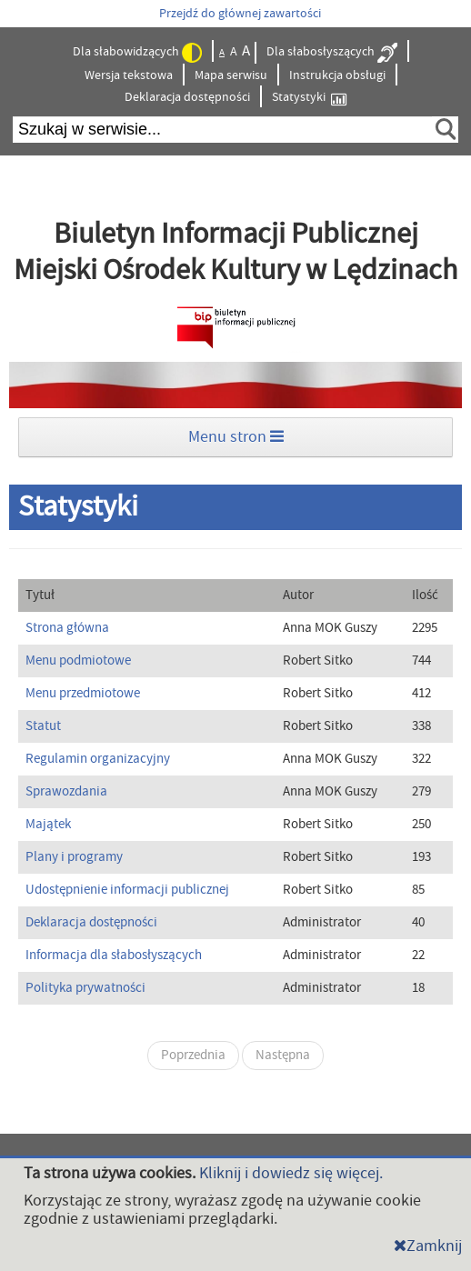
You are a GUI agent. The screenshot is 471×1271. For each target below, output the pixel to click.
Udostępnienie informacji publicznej (127, 889)
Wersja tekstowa (129, 75)
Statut (43, 726)
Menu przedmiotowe (82, 693)
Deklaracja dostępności (187, 97)
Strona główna (67, 627)
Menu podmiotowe (78, 660)
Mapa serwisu (231, 75)
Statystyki (309, 97)
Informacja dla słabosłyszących (113, 955)
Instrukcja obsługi (337, 75)
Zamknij (428, 1246)
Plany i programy (74, 857)
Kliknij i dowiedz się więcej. (291, 1173)
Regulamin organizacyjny (97, 758)
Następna (283, 1055)
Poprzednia (193, 1055)
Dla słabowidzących (137, 53)
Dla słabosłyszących (331, 53)
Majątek (48, 824)
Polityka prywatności (85, 987)
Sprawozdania (66, 791)
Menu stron (236, 436)
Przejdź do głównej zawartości (240, 13)
